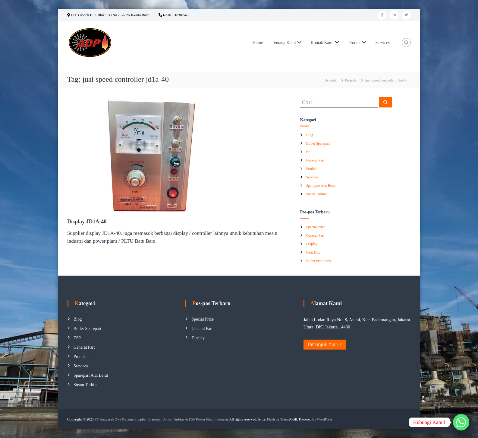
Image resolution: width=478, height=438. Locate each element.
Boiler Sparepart (318, 143)
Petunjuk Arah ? (325, 344)
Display (311, 244)
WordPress (324, 419)
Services (383, 42)
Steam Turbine (316, 194)
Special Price (315, 227)
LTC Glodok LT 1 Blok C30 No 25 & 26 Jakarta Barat (108, 15)
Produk (354, 42)
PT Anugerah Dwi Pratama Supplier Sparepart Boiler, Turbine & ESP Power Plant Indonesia (161, 419)
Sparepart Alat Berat (321, 186)
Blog (309, 135)
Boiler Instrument (319, 261)
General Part (315, 160)
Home (258, 42)
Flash (271, 419)
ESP (309, 152)
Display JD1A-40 (87, 222)
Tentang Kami (284, 42)
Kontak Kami (322, 42)
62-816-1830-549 (173, 15)
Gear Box (313, 252)
